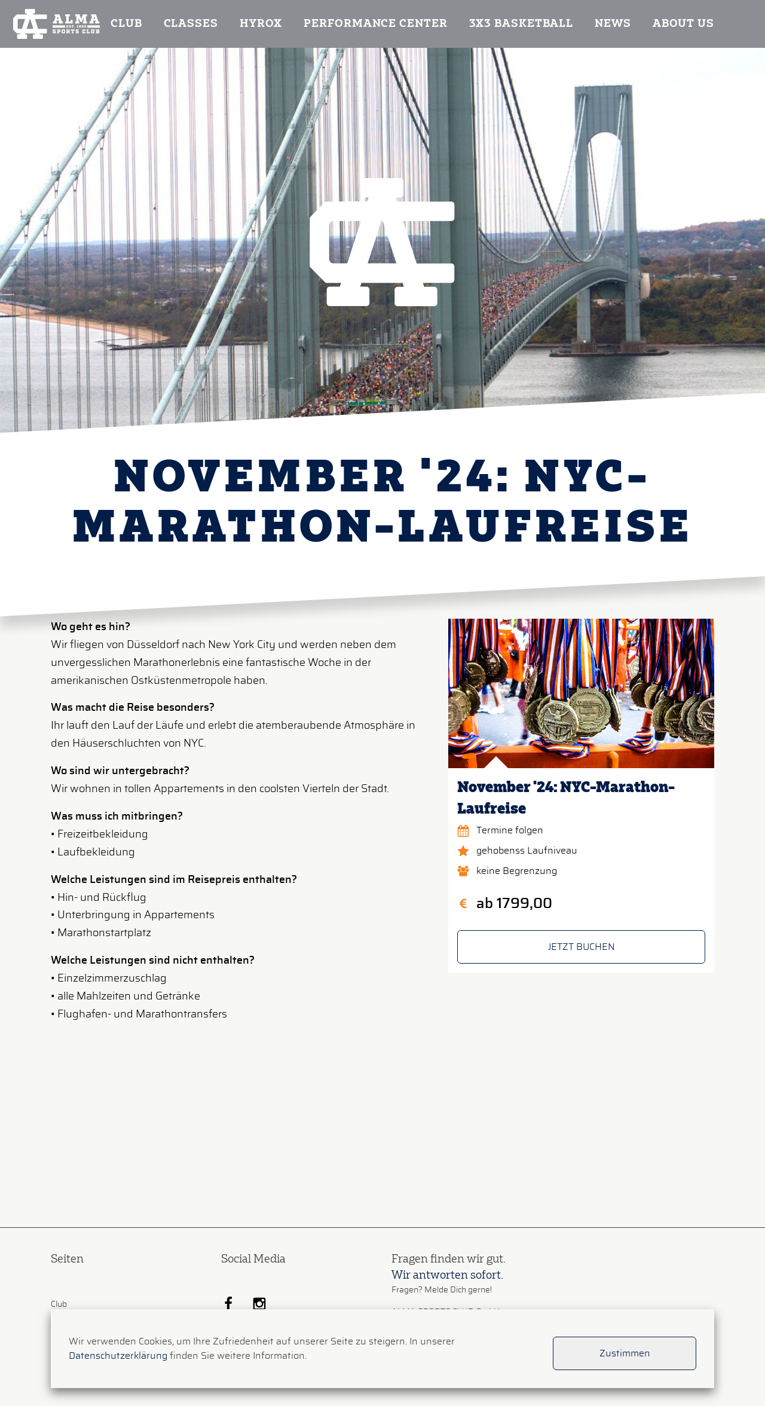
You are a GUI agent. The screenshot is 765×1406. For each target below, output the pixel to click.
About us (683, 24)
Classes (191, 24)
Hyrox (261, 24)
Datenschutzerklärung (118, 1356)
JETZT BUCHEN (581, 947)
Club (126, 24)
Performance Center (375, 24)
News (613, 24)
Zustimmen (624, 1353)
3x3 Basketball (521, 24)
